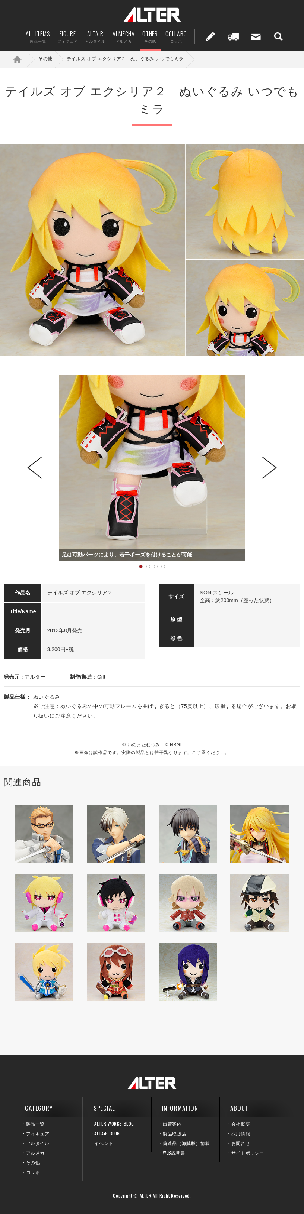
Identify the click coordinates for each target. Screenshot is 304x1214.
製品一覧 (35, 1123)
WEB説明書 (174, 1152)
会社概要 (240, 1123)
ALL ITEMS (38, 36)
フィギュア (38, 1133)
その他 (45, 58)
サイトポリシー (247, 1152)
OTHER (150, 36)
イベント (103, 1143)
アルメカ (35, 1152)
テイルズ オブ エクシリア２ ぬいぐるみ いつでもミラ (125, 58)
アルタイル (38, 1143)
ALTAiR (95, 36)
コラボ (33, 1172)
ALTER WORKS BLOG (114, 1123)
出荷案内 (233, 36)
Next (269, 468)
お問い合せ (256, 36)
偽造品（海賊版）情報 (186, 1143)
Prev (34, 468)
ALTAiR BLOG (107, 1133)
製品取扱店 (174, 1133)
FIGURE (67, 36)
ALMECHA (124, 36)
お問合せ (240, 1143)
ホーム (22, 59)
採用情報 (240, 1133)
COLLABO (176, 36)
